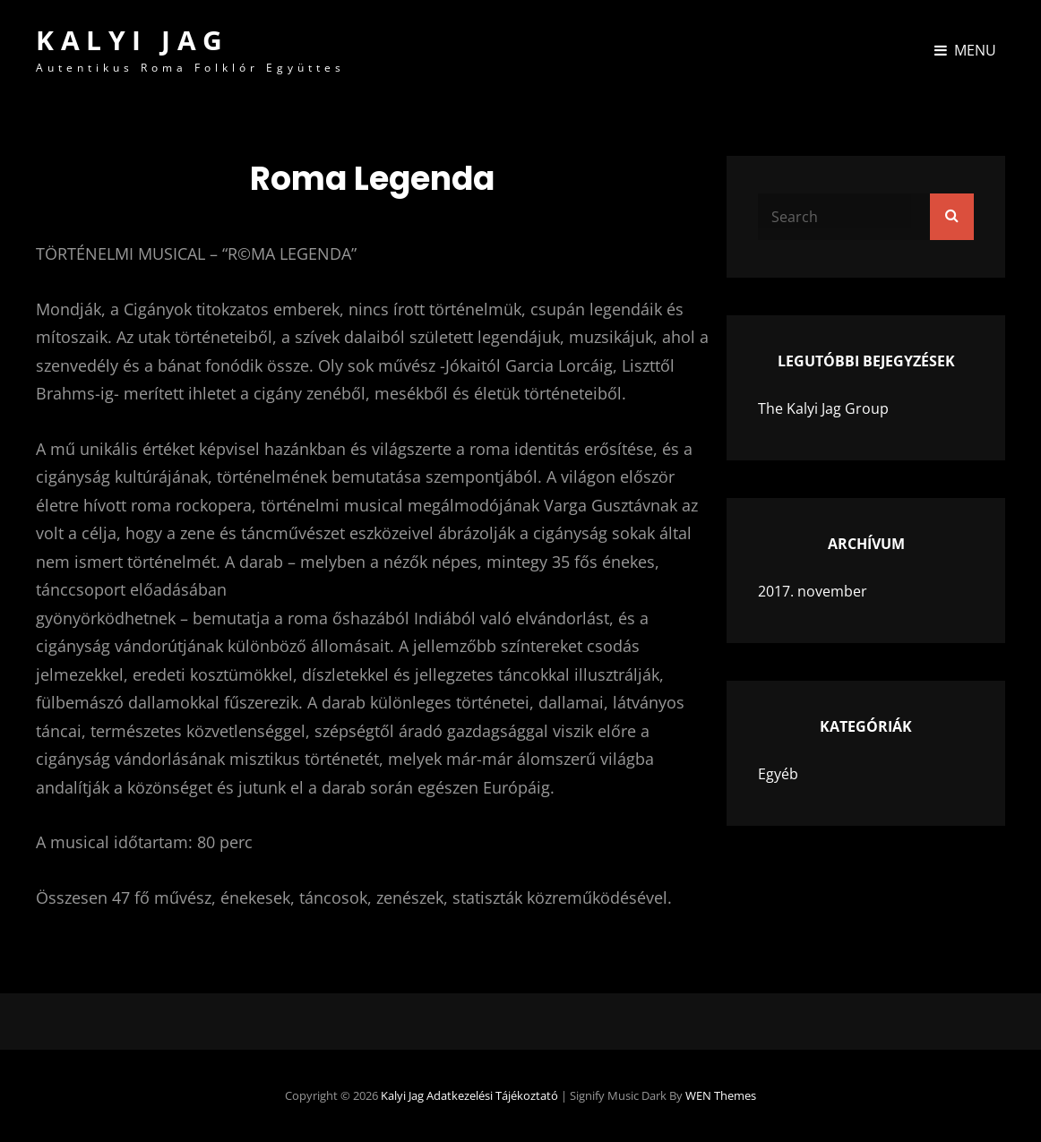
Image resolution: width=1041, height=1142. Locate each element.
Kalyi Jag (132, 39)
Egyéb (778, 774)
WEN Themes (720, 1095)
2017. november (812, 591)
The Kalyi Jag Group (823, 408)
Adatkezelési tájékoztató (492, 1095)
